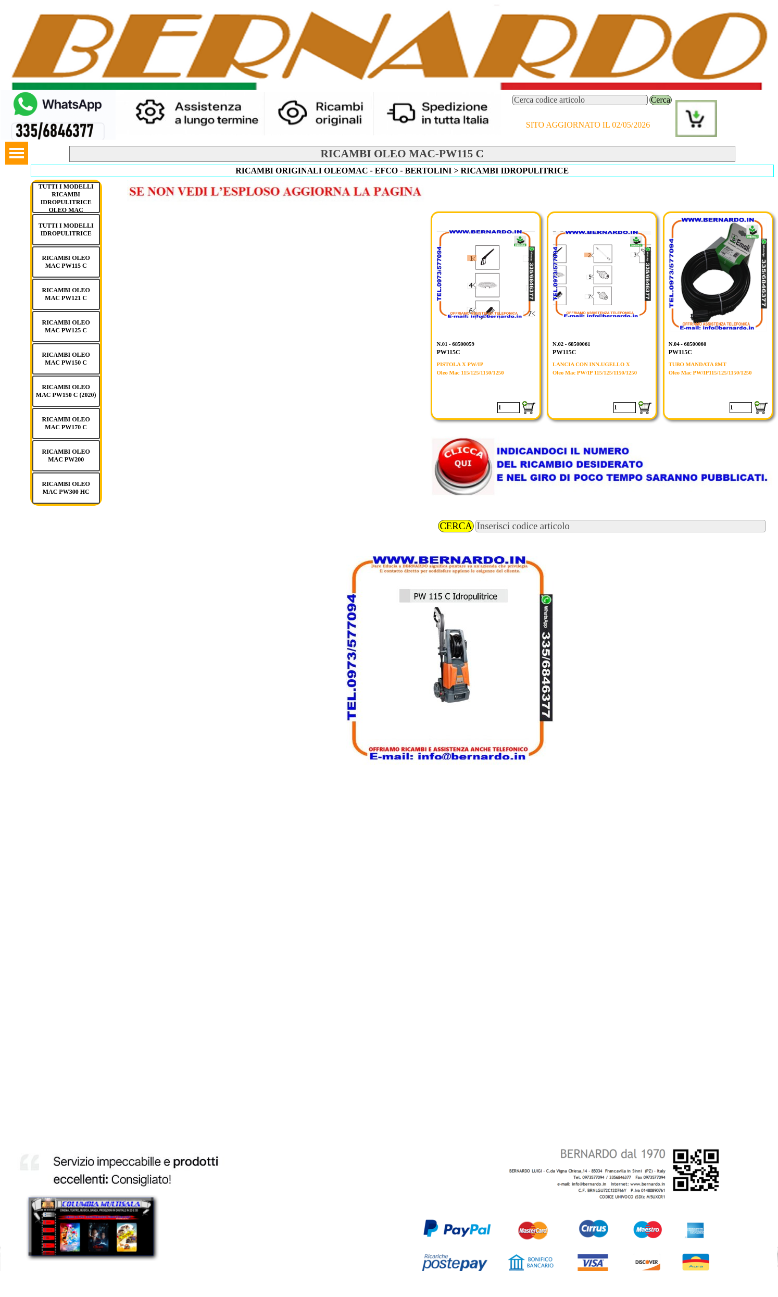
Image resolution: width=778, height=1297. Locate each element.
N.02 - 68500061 (572, 344)
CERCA (456, 525)
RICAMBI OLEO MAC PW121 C (66, 294)
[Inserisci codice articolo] (621, 526)
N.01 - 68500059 (455, 344)
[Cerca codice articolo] (580, 100)
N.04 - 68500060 (688, 344)
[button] (58, 94)
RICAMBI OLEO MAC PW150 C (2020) (66, 390)
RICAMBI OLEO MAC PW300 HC (66, 487)
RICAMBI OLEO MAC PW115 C (66, 261)
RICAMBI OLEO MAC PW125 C (66, 326)
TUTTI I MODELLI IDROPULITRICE (66, 229)
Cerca (660, 99)
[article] (486, 315)
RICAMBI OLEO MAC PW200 (66, 455)
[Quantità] (508, 407)
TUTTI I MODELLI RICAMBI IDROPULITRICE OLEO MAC (66, 198)
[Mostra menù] (16, 153)
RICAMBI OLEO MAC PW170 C (66, 423)
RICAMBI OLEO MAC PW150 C (66, 358)
